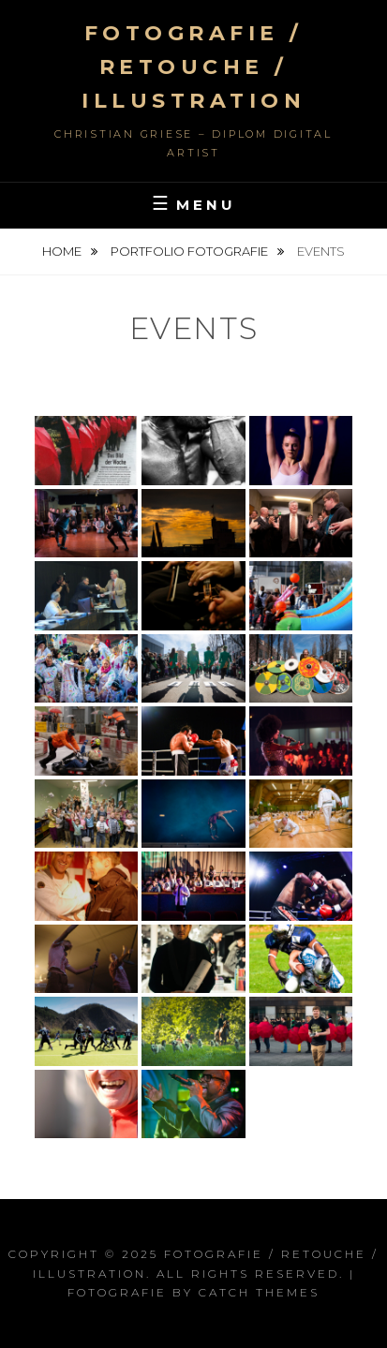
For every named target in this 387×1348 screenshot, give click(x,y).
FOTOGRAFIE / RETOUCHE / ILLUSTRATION (193, 67)
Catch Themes (259, 1292)
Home (63, 251)
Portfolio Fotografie (191, 251)
